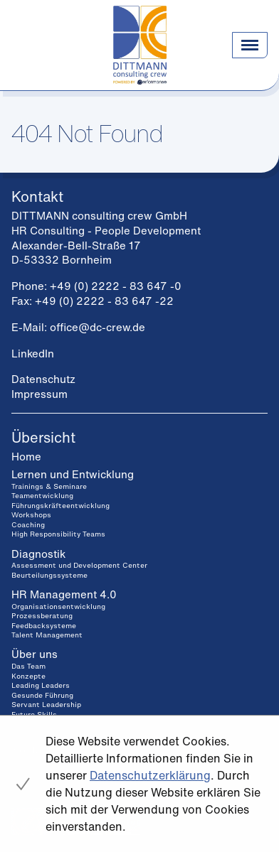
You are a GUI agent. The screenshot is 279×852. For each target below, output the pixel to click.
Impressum (39, 393)
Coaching (28, 524)
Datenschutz (43, 379)
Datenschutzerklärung (150, 775)
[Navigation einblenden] (250, 45)
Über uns (34, 654)
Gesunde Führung (42, 695)
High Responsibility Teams (58, 534)
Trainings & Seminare (49, 486)
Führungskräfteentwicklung (60, 505)
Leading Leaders (40, 685)
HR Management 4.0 (64, 594)
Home (26, 456)
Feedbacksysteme (43, 625)
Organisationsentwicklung (58, 606)
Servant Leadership (46, 704)
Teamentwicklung (42, 495)
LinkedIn (32, 353)
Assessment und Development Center (79, 565)
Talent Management (47, 635)
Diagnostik (38, 553)
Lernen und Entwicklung (72, 474)
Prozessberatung (42, 615)
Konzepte (28, 676)
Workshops (31, 514)
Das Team (28, 666)
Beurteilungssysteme (49, 575)
